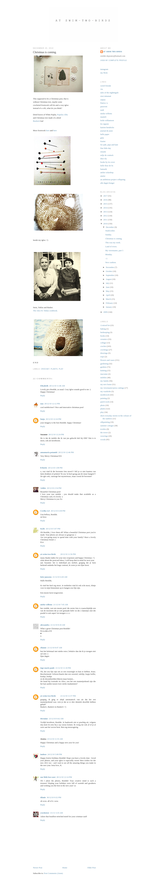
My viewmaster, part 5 (114, 250)
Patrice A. (104, 103)
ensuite (103, 152)
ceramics (103, 339)
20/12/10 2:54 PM (54, 488)
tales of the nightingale (109, 92)
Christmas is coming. (113, 238)
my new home (106, 384)
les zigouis (104, 124)
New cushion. (110, 262)
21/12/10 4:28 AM (60, 577)
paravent (103, 106)
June (108, 287)
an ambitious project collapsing (112, 179)
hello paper (104, 134)
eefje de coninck (106, 155)
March (108, 299)
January (109, 307)
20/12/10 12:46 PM (66, 452)
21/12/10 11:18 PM (63, 668)
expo (102, 356)
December (110, 227)
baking (103, 329)
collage (103, 343)
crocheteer (44, 813)
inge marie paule (47, 668)
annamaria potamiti (48, 452)
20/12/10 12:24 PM (53, 419)
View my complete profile (113, 60)
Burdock (36, 121)
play (61, 369)
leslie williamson (107, 120)
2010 (105, 223)
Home (64, 867)
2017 (105, 196)
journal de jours (106, 131)
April (108, 295)
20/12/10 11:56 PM (68, 554)
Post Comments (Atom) (53, 873)
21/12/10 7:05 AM (60, 604)
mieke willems (46, 604)
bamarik (103, 169)
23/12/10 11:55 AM (55, 739)
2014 (105, 208)
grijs (102, 138)
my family (104, 381)
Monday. (108, 254)
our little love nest (48, 777)
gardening (104, 363)
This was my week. (113, 242)
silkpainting (105, 422)
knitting (103, 370)
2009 (105, 312)
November (110, 267)
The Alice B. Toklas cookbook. (45, 310)
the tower (104, 432)
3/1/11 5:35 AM (56, 813)
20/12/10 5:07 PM (53, 529)
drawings (104, 353)
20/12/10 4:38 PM (58, 511)
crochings (104, 350)
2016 (105, 200)
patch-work (104, 402)
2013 (105, 212)
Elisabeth (44, 386)
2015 (105, 204)
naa (41, 403)
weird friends (105, 86)
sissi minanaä (105, 96)
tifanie (43, 797)
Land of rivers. (111, 246)
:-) (106, 258)
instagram (104, 69)
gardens (103, 367)
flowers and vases (107, 360)
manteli (103, 117)
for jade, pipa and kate (109, 145)
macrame (104, 374)
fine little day (105, 148)
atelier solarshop (107, 172)
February (109, 303)
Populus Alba (62, 114)
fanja (42, 419)
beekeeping (104, 332)
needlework (105, 395)
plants (54, 369)
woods (103, 439)
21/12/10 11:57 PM (68, 696)
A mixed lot (105, 325)
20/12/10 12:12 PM (52, 403)
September (110, 275)
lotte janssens (46, 577)
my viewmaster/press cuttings (112, 388)
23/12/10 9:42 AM (56, 718)
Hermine (44, 718)
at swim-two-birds (48, 554)
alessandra (44, 625)
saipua (102, 99)
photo (102, 405)
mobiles (103, 377)
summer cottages (107, 425)
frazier (103, 141)
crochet (45, 369)
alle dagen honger (107, 183)
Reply (42, 395)
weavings (104, 436)
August (109, 279)
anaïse (102, 176)
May (108, 291)
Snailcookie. (110, 230)
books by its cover (107, 162)
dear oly (103, 158)
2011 (105, 219)
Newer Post (37, 867)
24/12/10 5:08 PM (54, 754)
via (101, 89)
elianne (43, 647)
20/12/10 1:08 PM (55, 468)
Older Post (91, 867)
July (108, 283)
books (102, 336)
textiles (103, 429)
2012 (105, 216)
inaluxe (43, 754)
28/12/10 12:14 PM (64, 777)
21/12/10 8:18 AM (57, 625)
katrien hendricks (107, 127)
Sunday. (108, 234)
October (109, 271)
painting (103, 398)
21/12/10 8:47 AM (54, 647)
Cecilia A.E (45, 511)
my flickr (104, 73)
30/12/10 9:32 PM (54, 797)
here (47, 130)
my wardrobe (105, 391)
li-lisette (43, 468)
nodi (102, 110)
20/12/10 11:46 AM (57, 386)
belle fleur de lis (106, 165)
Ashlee (43, 488)
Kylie (42, 529)
